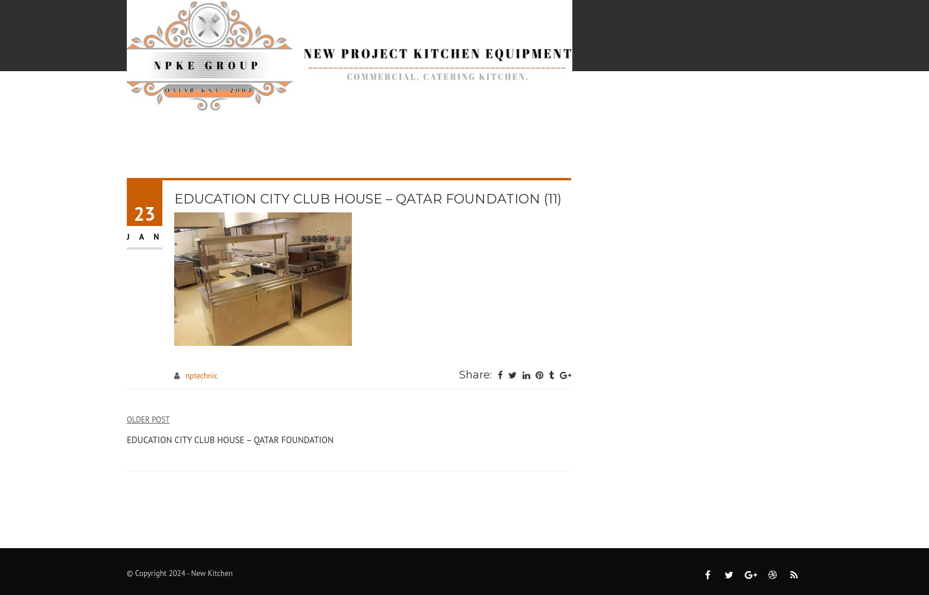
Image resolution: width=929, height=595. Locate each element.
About (718, 102)
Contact (778, 102)
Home (306, 102)
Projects (444, 102)
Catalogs (521, 102)
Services (369, 102)
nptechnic (201, 376)
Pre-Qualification (624, 102)
